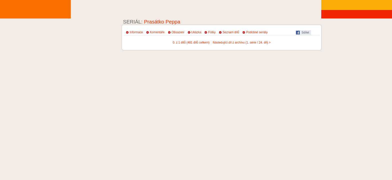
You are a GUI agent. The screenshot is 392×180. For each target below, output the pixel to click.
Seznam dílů (230, 32)
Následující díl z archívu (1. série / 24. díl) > (241, 42)
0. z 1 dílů (179, 42)
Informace (136, 32)
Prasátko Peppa (162, 21)
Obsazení (178, 32)
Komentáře (157, 32)
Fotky (212, 32)
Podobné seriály (257, 32)
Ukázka (196, 32)
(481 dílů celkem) (198, 42)
